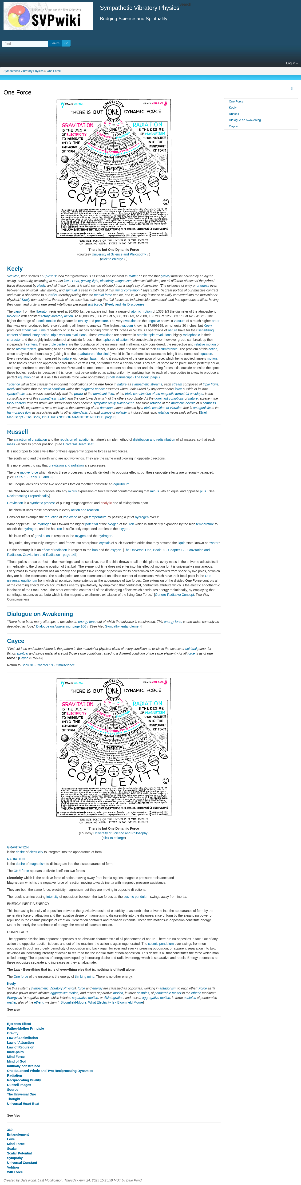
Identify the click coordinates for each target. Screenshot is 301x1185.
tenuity (83, 321)
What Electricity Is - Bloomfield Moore (115, 1002)
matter (133, 276)
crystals (104, 543)
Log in (292, 63)
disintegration (113, 998)
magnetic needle (93, 389)
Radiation (14, 1075)
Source (12, 1089)
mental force (103, 295)
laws (67, 281)
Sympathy (112, 626)
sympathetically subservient (113, 403)
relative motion (205, 344)
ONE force (21, 871)
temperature (98, 517)
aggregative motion (64, 993)
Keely (15, 268)
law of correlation (127, 290)
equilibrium (121, 484)
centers (31, 344)
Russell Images (19, 1085)
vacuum (180, 321)
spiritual (71, 290)
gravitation (42, 536)
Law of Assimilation (22, 1038)
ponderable (162, 993)
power (78, 394)
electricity (107, 281)
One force (21, 976)
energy (83, 622)
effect (46, 550)
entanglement (131, 626)
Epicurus (49, 276)
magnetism (123, 281)
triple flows (210, 384)
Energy (12, 998)
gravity (165, 276)
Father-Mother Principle (25, 1028)
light (95, 281)
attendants (80, 412)
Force (202, 988)
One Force (54, 71)
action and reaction (85, 510)
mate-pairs (15, 1052)
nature (172, 330)
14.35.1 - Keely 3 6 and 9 (33, 477)
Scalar (12, 1148)
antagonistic (202, 408)
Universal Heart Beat (78, 444)
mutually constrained (23, 1066)
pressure (101, 321)
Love (11, 1139)
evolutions (105, 335)
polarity (121, 412)
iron (131, 524)
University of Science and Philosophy (119, 254)
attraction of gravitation (30, 439)
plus (203, 491)
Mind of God (16, 1061)
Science (14, 384)
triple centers (58, 344)
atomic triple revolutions (154, 335)
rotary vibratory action (57, 316)
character (14, 339)
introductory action (35, 335)
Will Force (15, 1172)
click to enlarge (112, 259)
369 (9, 1130)
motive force (29, 472)
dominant (107, 408)
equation (205, 354)
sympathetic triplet (52, 398)
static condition (54, 389)
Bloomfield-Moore (74, 1002)
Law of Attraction (20, 1042)
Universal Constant (22, 1163)
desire (20, 852)
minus (72, 491)
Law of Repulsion (20, 1047)
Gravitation (15, 503)
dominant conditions (169, 398)
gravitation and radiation (66, 465)
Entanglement (18, 1134)
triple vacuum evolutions (69, 335)
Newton (13, 276)
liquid (182, 543)
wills (53, 295)
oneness (203, 285)
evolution (130, 321)
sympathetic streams (147, 384)
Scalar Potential (19, 1153)
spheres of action (116, 339)
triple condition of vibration (163, 408)
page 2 (155, 377)
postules (143, 993)
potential (91, 524)
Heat (75, 281)
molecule (13, 316)
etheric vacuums (34, 330)
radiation (60, 550)
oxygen (113, 524)
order (216, 321)
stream (177, 384)
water (214, 543)
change (106, 412)
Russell (17, 431)
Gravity (12, 1033)
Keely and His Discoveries (125, 304)
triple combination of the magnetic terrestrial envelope (164, 394)
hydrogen (142, 517)
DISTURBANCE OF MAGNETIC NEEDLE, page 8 (78, 417)
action (213, 349)
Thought (13, 1099)
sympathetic (16, 394)
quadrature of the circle (93, 354)
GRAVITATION (18, 847)
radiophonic (191, 335)
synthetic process (42, 503)
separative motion (85, 998)
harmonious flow (19, 412)
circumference (167, 349)
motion (212, 358)
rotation (155, 403)
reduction (51, 517)
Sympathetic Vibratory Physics (24, 71)
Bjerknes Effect (19, 1024)
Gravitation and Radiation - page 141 (50, 555)
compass (209, 403)
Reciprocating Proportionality (28, 496)
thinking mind (85, 976)
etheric (196, 993)
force (178, 389)
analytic (106, 503)
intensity (52, 897)
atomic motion (141, 311)
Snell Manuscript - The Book (128, 377)
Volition (13, 1167)
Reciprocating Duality (24, 1080)
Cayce (15, 641)
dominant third (103, 394)
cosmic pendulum (136, 897)
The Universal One (137, 550)
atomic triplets (26, 349)
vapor (18, 311)
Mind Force (16, 1057)
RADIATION (16, 859)
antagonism (167, 988)
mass (11, 444)
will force (95, 304)
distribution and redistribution (154, 439)
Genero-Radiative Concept (174, 594)
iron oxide (70, 517)
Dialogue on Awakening (40, 614)
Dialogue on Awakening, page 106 (61, 626)
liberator (42, 311)
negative (153, 321)
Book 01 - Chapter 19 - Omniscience (48, 665)
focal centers (16, 403)
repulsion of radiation (75, 439)
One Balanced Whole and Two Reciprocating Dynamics (50, 1071)
